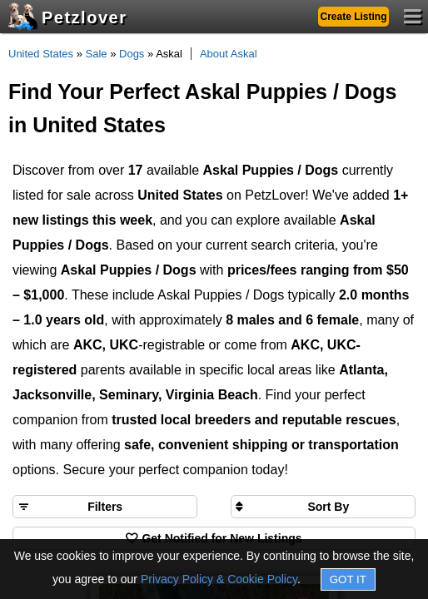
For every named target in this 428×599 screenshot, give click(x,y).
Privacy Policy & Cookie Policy (219, 579)
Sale (96, 53)
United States (40, 53)
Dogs (131, 53)
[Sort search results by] (323, 506)
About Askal (228, 53)
